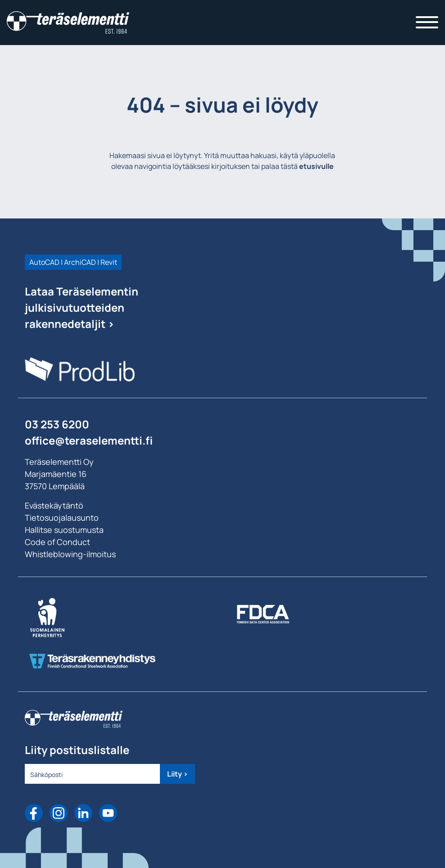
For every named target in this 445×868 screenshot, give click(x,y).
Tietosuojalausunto (62, 517)
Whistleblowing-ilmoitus (70, 554)
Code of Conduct (57, 541)
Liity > (177, 774)
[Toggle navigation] (427, 23)
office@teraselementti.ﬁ (89, 440)
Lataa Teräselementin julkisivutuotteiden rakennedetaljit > (81, 307)
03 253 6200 (57, 424)
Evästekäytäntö (54, 505)
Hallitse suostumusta (64, 529)
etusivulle (316, 166)
